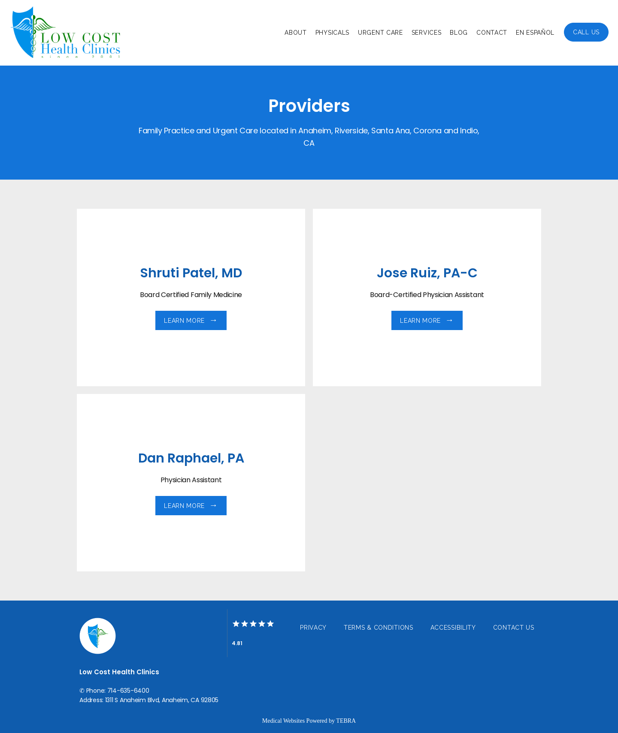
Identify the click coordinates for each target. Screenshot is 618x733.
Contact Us (513, 627)
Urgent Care (380, 32)
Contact (491, 32)
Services (427, 32)
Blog (459, 32)
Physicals (332, 32)
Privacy (313, 627)
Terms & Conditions (378, 627)
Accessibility (453, 627)
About (296, 32)
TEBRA (346, 721)
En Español (535, 32)
